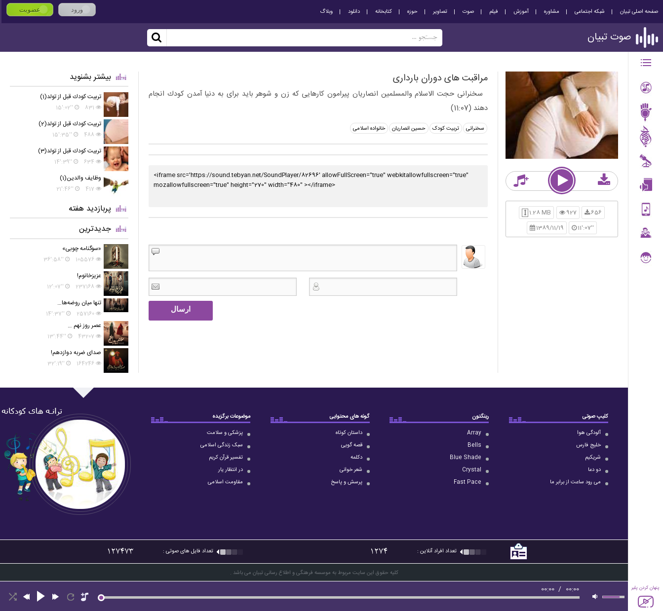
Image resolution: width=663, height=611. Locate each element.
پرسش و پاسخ (346, 482)
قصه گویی (351, 445)
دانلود (354, 11)
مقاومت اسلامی (225, 482)
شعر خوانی (351, 470)
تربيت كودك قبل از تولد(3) (69, 150)
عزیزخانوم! (89, 275)
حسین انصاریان (409, 128)
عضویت (29, 9)
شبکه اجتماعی (590, 11)
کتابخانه (383, 11)
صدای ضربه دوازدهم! (76, 352)
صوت (468, 11)
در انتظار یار (230, 470)
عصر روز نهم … (84, 325)
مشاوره (551, 11)
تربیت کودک (445, 128)
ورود (77, 9)
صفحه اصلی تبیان (639, 11)
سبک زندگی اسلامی (221, 445)
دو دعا (594, 470)
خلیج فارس (588, 445)
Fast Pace (467, 482)
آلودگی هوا (589, 433)
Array (474, 433)
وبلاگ (326, 11)
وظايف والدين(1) (80, 178)
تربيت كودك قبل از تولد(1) (70, 96)
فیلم (493, 11)
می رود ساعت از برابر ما (575, 482)
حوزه (412, 11)
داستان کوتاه (349, 433)
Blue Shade (465, 457)
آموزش (521, 11)
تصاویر (440, 11)
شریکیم (593, 457)
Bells (474, 445)
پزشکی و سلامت (225, 433)
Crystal (471, 470)
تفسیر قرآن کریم (226, 457)
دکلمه (356, 457)
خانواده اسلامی (369, 128)
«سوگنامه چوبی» (81, 248)
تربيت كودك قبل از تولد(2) (70, 123)
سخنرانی (475, 128)
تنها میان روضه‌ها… (79, 302)
